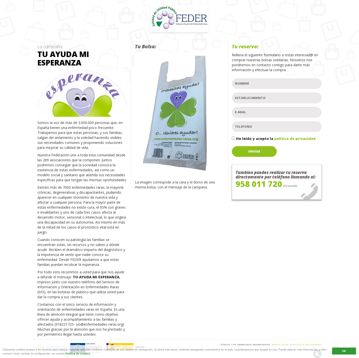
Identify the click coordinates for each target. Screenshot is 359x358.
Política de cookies (78, 354)
